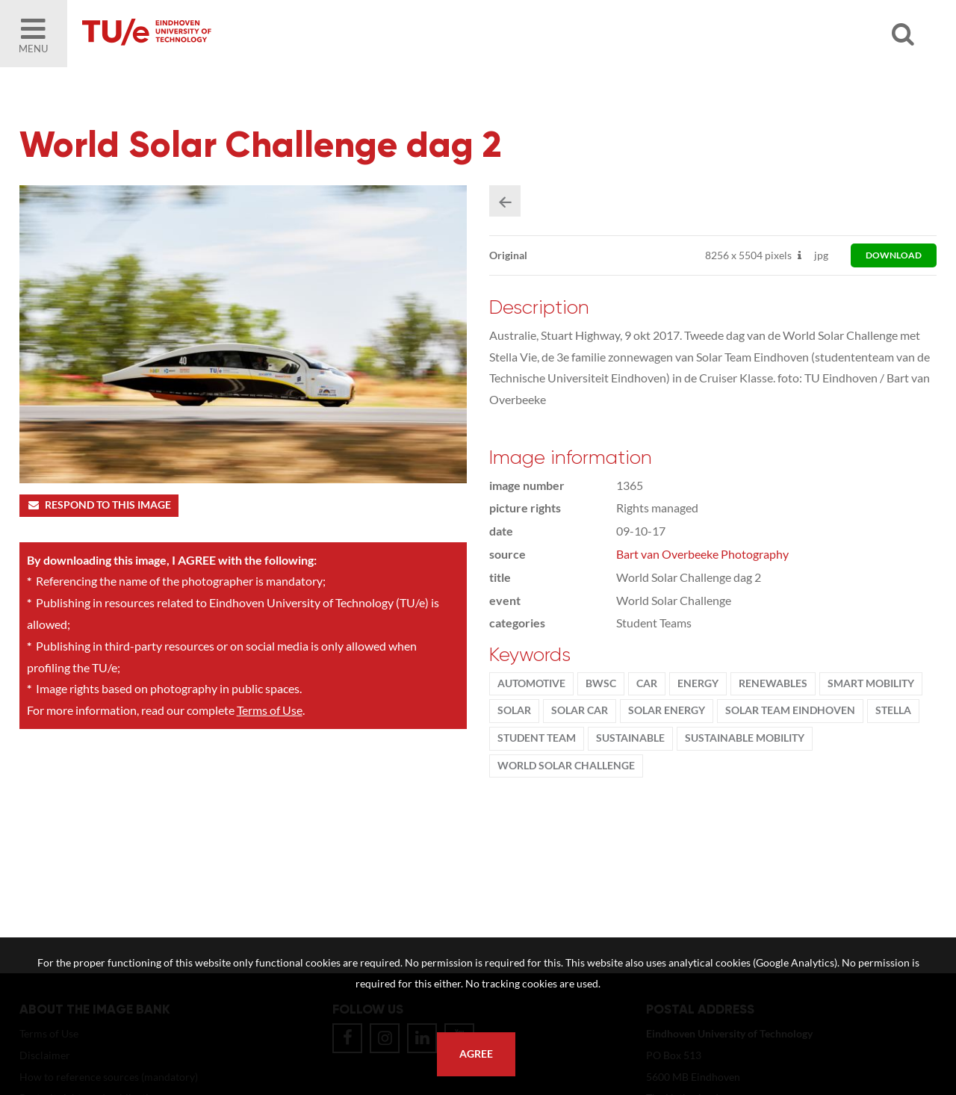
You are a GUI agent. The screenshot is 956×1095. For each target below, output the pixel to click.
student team (536, 738)
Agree (476, 1054)
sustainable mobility (744, 738)
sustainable (630, 738)
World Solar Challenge (566, 766)
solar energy (666, 710)
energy (697, 683)
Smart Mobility (871, 683)
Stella (893, 710)
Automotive (531, 683)
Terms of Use (269, 710)
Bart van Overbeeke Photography (702, 554)
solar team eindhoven (790, 710)
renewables (773, 683)
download (894, 255)
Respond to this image (99, 505)
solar (514, 710)
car (646, 683)
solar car (579, 710)
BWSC (601, 683)
